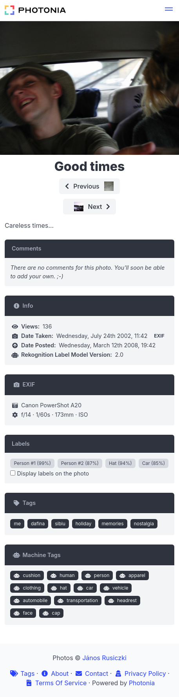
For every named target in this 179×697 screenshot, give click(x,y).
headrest (121, 600)
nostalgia (144, 523)
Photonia (142, 683)
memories (113, 523)
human (62, 575)
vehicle (115, 588)
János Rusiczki (104, 658)
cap (50, 613)
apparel (131, 575)
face (22, 613)
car (84, 588)
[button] (169, 10)
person (96, 575)
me (17, 523)
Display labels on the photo (49, 473)
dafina (38, 523)
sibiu (60, 523)
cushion (26, 575)
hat (58, 588)
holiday (84, 523)
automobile (29, 600)
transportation (77, 600)
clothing (26, 588)
